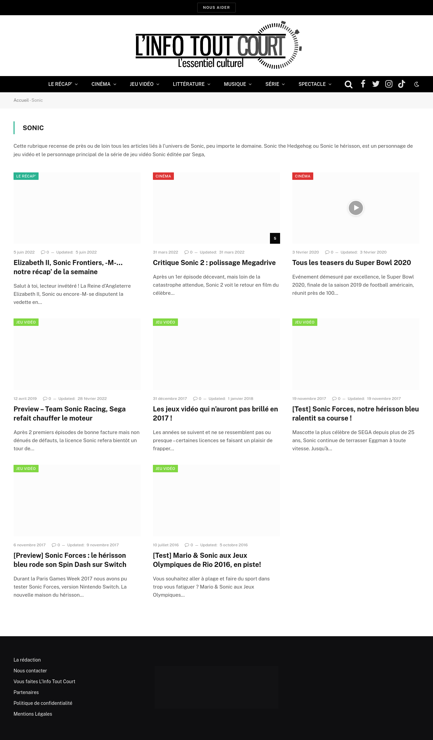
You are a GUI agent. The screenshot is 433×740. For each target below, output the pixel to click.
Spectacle (312, 84)
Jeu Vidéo (142, 84)
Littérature (189, 84)
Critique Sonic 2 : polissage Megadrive (214, 263)
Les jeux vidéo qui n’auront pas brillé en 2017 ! (215, 413)
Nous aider (216, 7)
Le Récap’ (60, 84)
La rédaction (27, 660)
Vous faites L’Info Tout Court (44, 681)
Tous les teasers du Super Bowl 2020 (351, 263)
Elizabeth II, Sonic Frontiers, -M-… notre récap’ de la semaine (68, 267)
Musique (235, 84)
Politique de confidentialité (43, 703)
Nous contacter (30, 670)
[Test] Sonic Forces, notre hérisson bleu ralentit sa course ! (355, 413)
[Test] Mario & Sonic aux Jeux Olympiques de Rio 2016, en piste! (207, 560)
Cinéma (100, 84)
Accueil (21, 100)
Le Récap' (26, 176)
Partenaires (26, 692)
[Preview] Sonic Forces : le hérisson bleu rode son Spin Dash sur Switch (70, 560)
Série (272, 84)
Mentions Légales (33, 714)
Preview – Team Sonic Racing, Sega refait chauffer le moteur (70, 413)
